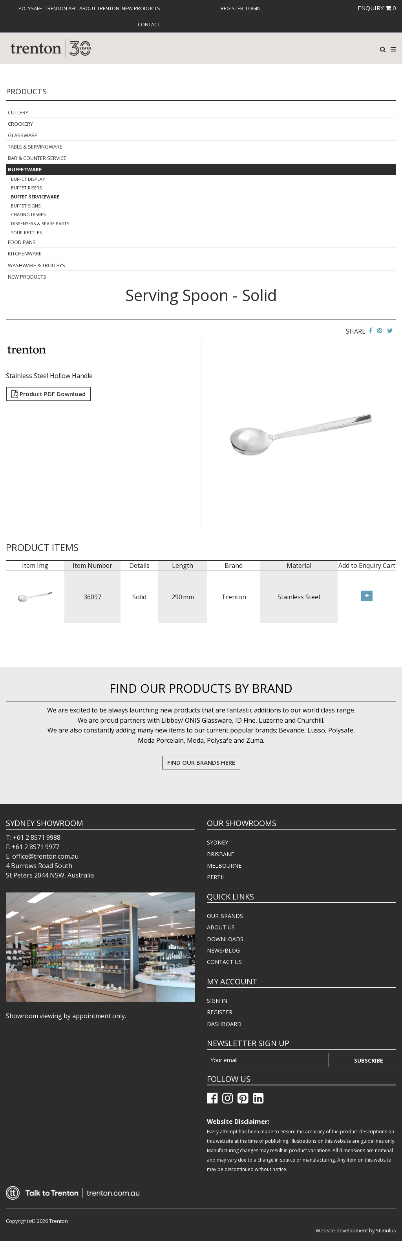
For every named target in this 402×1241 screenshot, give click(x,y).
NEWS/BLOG (223, 950)
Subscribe (368, 1060)
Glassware (22, 135)
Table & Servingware (35, 146)
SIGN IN (217, 1000)
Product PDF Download (48, 394)
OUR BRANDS (225, 916)
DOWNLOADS (225, 939)
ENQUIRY (377, 8)
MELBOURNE (224, 865)
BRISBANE (220, 854)
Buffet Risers (26, 188)
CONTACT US (224, 962)
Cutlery (18, 112)
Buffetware (25, 169)
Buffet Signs (25, 206)
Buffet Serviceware (35, 197)
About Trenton (99, 8)
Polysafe (30, 8)
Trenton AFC (61, 8)
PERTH (216, 877)
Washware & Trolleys (36, 265)
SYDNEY (217, 842)
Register (232, 8)
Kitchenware (25, 253)
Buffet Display (28, 179)
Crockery (20, 123)
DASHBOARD (224, 1024)
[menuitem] (30, 8)
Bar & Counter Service (37, 158)
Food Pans (22, 242)
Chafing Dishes (28, 214)
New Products (141, 8)
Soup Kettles (26, 232)
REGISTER (219, 1012)
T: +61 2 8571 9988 (33, 837)
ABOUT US (221, 927)
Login (253, 8)
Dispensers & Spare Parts (40, 223)
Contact (149, 24)
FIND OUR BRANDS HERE (201, 762)
